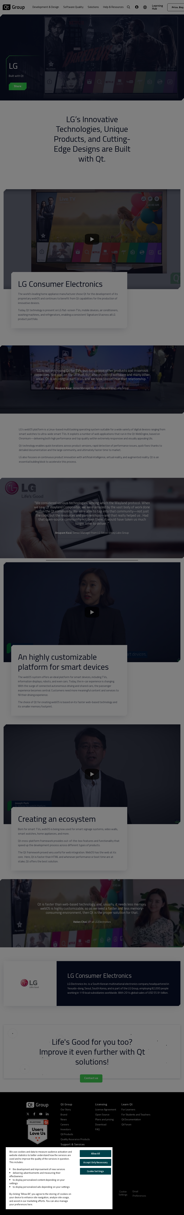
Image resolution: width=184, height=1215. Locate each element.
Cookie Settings (95, 1171)
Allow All (95, 1153)
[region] (59, 1178)
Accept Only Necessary (95, 1162)
